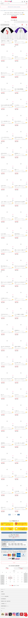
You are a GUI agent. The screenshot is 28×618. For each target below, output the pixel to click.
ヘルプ (14, 562)
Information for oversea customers (14, 6)
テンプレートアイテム (21, 21)
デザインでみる (13, 24)
